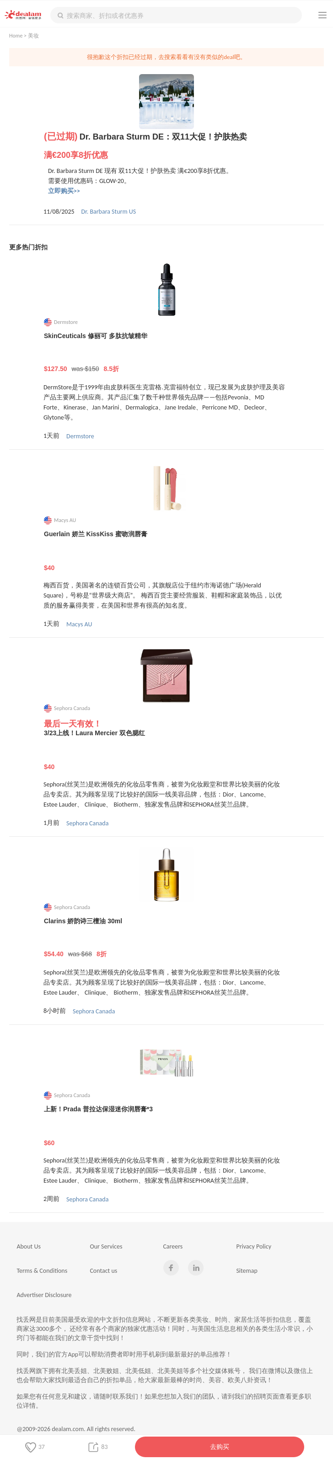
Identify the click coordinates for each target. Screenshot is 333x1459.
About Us (28, 1246)
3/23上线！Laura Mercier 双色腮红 (167, 749)
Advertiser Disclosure (43, 1295)
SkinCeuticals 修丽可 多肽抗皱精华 (167, 352)
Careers (173, 1246)
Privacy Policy (253, 1246)
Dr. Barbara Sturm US (108, 211)
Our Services (106, 1246)
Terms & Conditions (41, 1271)
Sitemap (246, 1271)
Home (15, 35)
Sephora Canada (87, 823)
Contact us (103, 1271)
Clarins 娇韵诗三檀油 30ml (167, 937)
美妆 (33, 35)
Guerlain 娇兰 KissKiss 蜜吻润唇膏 (167, 550)
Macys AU (79, 624)
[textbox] (176, 15)
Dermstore (80, 436)
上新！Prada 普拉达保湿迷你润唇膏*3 (167, 1126)
